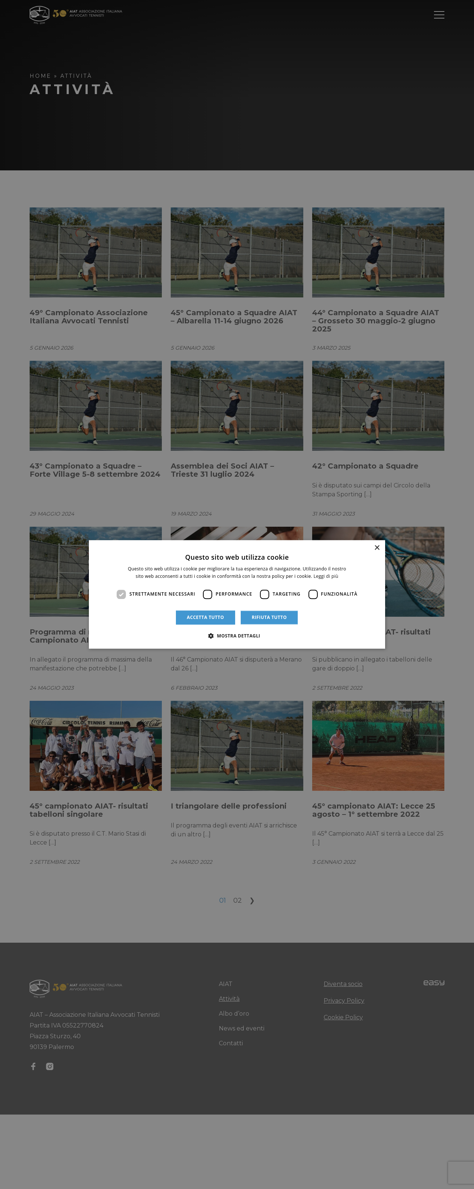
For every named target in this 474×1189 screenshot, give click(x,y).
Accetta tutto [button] (205, 617)
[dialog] (237, 594)
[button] (237, 636)
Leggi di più (326, 576)
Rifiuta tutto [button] (269, 617)
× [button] (377, 548)
